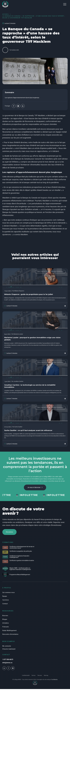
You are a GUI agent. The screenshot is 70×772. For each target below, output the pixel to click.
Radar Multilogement (9, 630)
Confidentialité (26, 675)
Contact (5, 604)
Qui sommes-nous (8, 592)
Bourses (5, 615)
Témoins (39, 675)
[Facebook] (14, 106)
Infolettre (5, 623)
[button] (65, 4)
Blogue (4, 619)
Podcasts (5, 627)
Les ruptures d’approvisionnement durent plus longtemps (22, 97)
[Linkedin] (23, 106)
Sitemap (46, 675)
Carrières (5, 600)
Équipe (4, 596)
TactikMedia (54, 679)
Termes (33, 675)
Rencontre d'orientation (10, 634)
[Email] (18, 106)
